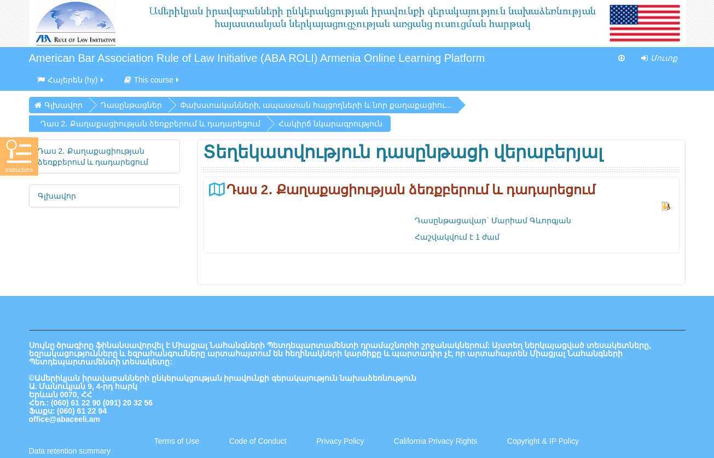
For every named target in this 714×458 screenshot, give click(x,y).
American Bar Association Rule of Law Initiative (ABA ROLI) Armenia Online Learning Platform (257, 58)
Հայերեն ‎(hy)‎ (71, 80)
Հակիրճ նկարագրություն (330, 123)
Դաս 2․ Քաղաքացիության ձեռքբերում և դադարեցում (411, 189)
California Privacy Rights (436, 441)
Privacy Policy (340, 441)
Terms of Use (176, 441)
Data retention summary (70, 451)
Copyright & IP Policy (543, 441)
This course (152, 80)
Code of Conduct (258, 441)
